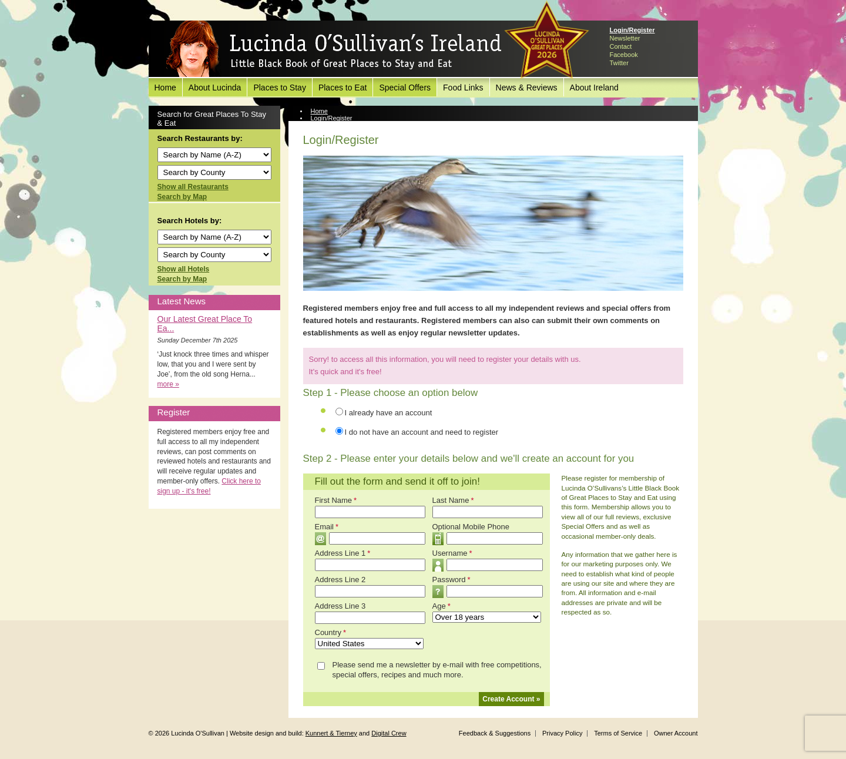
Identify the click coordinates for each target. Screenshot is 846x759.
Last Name (453, 500)
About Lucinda (215, 87)
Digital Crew (388, 733)
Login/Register (632, 29)
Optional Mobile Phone (471, 526)
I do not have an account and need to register (422, 432)
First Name (336, 500)
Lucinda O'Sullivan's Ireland (333, 49)
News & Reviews (527, 87)
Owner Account (676, 733)
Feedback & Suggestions (495, 733)
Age (441, 606)
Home (165, 87)
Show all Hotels (183, 269)
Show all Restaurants (193, 187)
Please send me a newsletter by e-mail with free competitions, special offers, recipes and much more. (437, 669)
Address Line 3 (340, 606)
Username (452, 553)
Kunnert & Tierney (331, 733)
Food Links (463, 87)
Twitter (619, 62)
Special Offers (405, 87)
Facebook (624, 54)
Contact (621, 46)
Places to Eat (342, 87)
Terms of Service (618, 733)
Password (451, 579)
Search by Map (182, 197)
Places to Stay (279, 87)
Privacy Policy (562, 733)
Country (331, 632)
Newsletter (625, 38)
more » (168, 384)
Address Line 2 (340, 579)
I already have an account (388, 412)
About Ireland (594, 87)
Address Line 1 (343, 553)
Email (327, 526)
